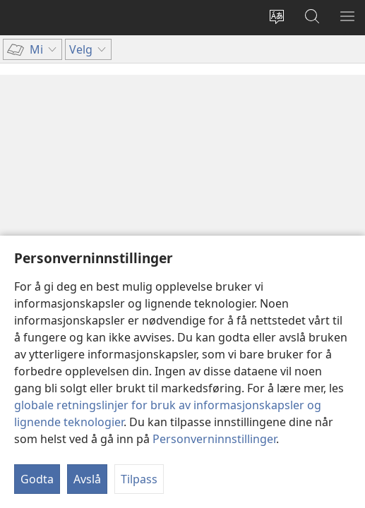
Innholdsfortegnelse (83, 83)
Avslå (87, 479)
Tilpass (139, 479)
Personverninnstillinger (214, 439)
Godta (37, 479)
